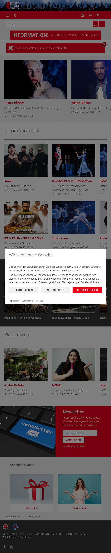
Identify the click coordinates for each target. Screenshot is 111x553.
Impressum (14, 301)
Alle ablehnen (55, 290)
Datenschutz (27, 301)
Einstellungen (24, 290)
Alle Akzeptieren (87, 290)
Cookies (39, 301)
